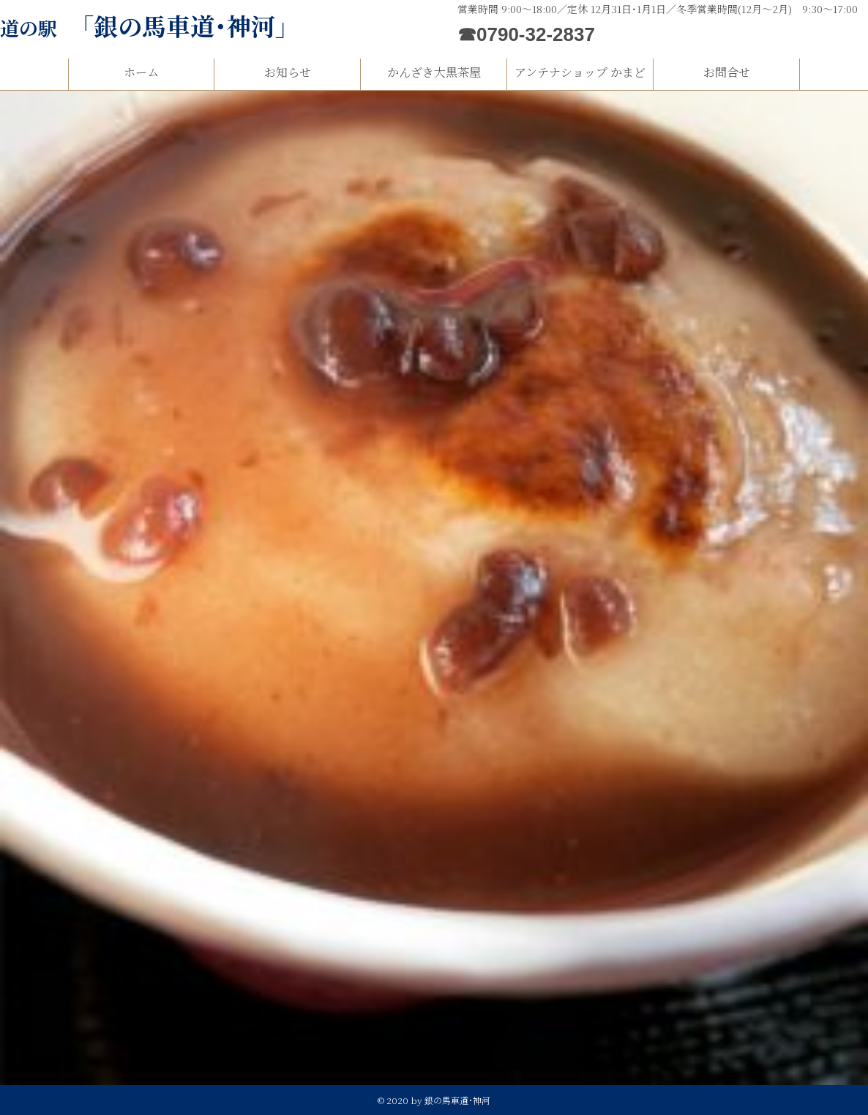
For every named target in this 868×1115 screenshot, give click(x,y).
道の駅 (149, 27)
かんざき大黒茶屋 (434, 72)
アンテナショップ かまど (580, 72)
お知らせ (287, 72)
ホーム (141, 72)
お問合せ (726, 72)
